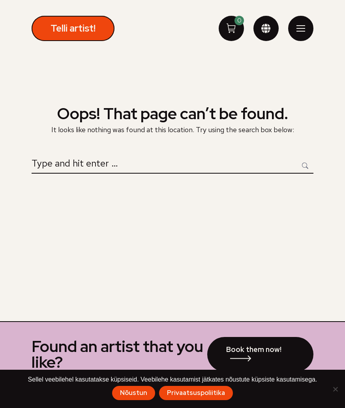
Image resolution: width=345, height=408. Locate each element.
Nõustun (133, 393)
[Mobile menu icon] (300, 28)
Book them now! (253, 349)
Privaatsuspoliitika (196, 393)
